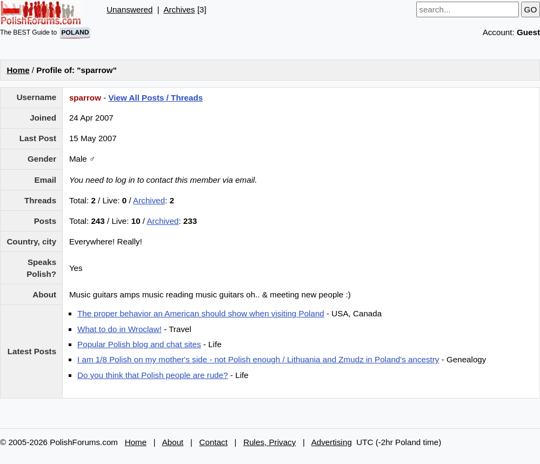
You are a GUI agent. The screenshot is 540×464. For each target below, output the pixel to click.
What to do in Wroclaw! (119, 329)
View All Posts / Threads (155, 97)
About (173, 442)
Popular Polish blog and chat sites (139, 344)
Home (17, 70)
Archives (179, 9)
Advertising (331, 442)
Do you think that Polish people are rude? (152, 375)
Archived (149, 200)
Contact (213, 442)
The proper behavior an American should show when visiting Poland (200, 313)
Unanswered (129, 9)
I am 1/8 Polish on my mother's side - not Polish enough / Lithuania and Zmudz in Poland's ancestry (258, 359)
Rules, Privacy (269, 442)
